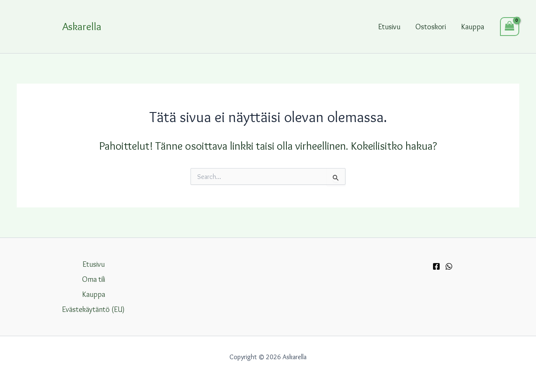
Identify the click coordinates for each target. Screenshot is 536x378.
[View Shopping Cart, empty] (509, 26)
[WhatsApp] (449, 266)
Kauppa (472, 26)
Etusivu (389, 26)
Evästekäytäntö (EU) (93, 309)
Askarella (81, 26)
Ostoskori (430, 26)
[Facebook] (436, 266)
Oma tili (93, 279)
